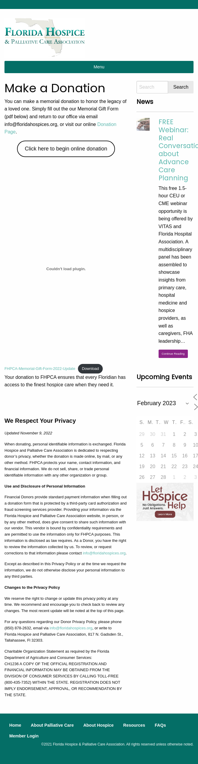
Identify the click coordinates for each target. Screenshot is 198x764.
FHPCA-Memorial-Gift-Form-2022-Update (39, 368)
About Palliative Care (52, 725)
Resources (134, 725)
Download (90, 368)
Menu (99, 66)
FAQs (160, 725)
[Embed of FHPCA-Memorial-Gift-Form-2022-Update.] (66, 269)
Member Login (24, 736)
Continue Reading (173, 353)
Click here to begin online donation (66, 149)
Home (15, 725)
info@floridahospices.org (104, 553)
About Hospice (98, 725)
